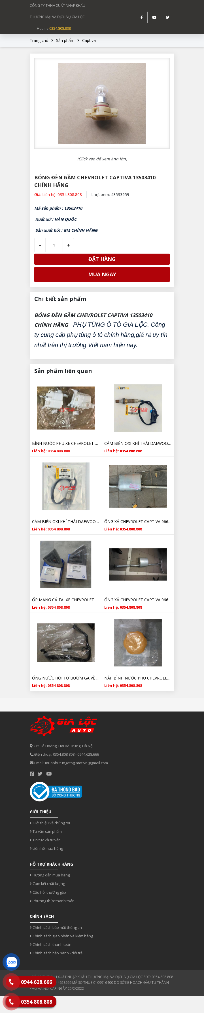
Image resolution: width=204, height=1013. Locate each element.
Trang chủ (39, 40)
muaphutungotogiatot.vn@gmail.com (76, 762)
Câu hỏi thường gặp (48, 892)
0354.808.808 (60, 28)
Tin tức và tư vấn (45, 839)
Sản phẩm (65, 40)
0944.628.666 (88, 754)
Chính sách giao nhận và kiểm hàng (61, 935)
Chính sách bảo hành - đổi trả (56, 952)
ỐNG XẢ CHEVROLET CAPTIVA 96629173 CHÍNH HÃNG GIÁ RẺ (138, 521)
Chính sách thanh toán (50, 944)
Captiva (89, 40)
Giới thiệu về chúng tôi (50, 822)
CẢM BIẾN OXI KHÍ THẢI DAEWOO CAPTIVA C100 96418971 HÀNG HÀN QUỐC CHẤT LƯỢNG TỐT (65, 521)
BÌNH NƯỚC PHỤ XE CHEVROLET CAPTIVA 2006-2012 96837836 (65, 443)
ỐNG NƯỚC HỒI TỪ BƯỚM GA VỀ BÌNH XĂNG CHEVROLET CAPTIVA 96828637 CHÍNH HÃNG (65, 678)
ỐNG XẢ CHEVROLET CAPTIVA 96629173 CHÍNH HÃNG (138, 599)
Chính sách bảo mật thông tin (56, 927)
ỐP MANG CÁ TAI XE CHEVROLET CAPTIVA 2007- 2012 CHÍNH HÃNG (65, 599)
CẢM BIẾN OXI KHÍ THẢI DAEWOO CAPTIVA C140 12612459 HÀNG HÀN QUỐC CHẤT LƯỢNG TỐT (138, 443)
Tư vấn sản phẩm (46, 831)
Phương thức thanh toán (52, 900)
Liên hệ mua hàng (46, 848)
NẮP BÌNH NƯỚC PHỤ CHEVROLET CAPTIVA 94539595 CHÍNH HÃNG (138, 678)
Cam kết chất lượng (47, 883)
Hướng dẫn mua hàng (50, 875)
